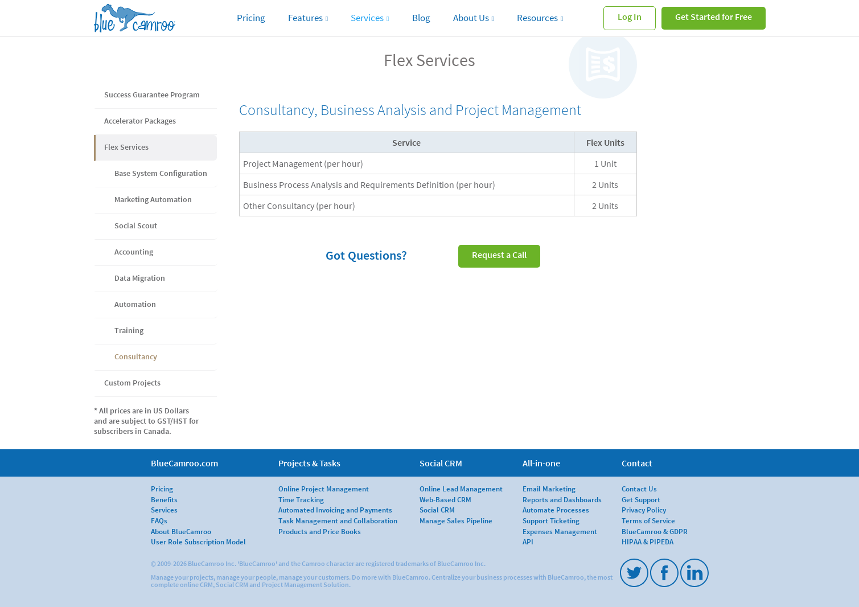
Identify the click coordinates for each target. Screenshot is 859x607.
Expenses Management (560, 531)
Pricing (251, 17)
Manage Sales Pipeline (456, 520)
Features (305, 17)
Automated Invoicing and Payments (335, 509)
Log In (630, 16)
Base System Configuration (160, 173)
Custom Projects (132, 383)
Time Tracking (301, 499)
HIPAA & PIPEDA (647, 541)
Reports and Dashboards (562, 499)
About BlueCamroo (181, 531)
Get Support (641, 499)
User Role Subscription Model (198, 541)
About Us (471, 17)
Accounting (133, 252)
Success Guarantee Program (152, 94)
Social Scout (135, 225)
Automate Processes (556, 509)
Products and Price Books (319, 531)
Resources (537, 17)
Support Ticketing (551, 520)
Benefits (164, 499)
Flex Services (126, 147)
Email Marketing (549, 488)
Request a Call (499, 254)
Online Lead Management (461, 488)
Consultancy (135, 356)
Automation (135, 304)
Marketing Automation (153, 199)
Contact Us (639, 488)
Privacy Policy (644, 509)
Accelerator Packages (140, 121)
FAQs (159, 520)
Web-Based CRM (445, 499)
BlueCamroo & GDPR (655, 531)
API (528, 541)
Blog (421, 17)
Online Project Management (323, 488)
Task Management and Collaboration (337, 520)
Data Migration (139, 278)
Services (367, 17)
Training (128, 330)
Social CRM (437, 509)
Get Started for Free (713, 16)
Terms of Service (648, 520)
